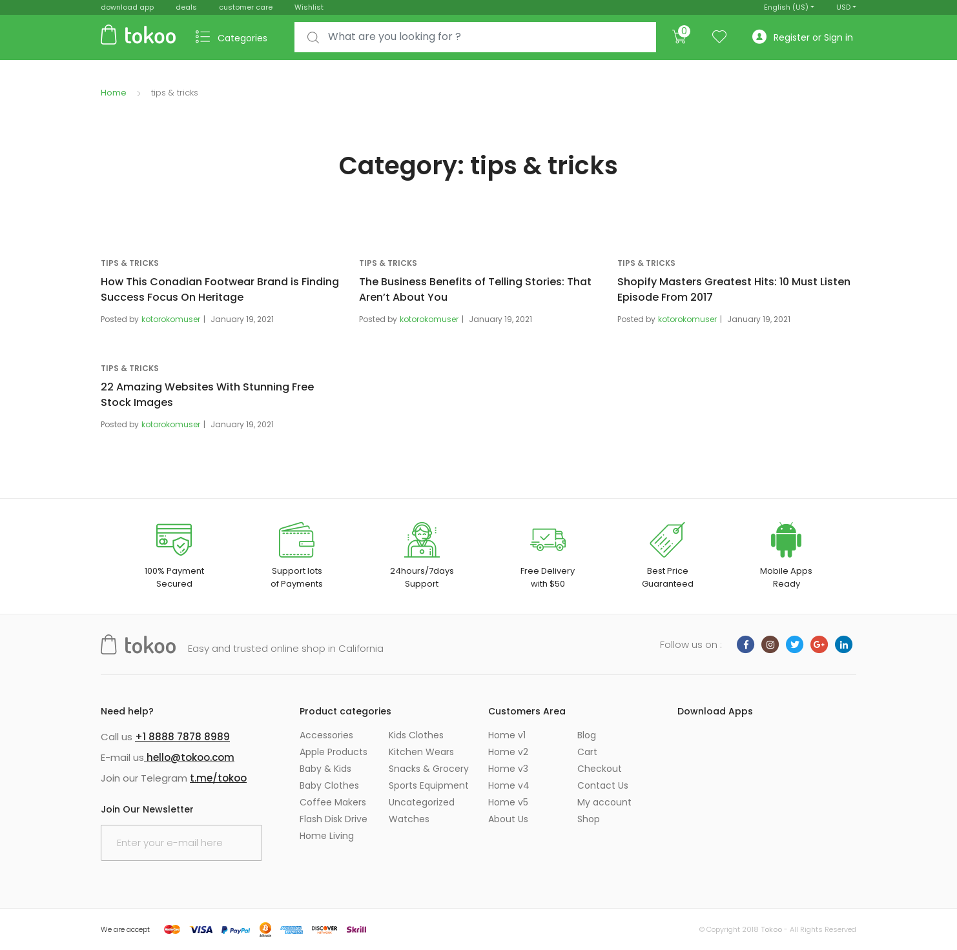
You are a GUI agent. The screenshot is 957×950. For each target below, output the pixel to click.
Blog (586, 735)
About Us (508, 819)
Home (114, 92)
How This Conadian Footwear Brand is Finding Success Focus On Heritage (220, 289)
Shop (588, 819)
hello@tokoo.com (189, 757)
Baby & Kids (325, 768)
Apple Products (333, 751)
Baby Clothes (329, 785)
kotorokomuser (170, 319)
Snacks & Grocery (429, 768)
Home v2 (508, 751)
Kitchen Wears (421, 751)
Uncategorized (422, 802)
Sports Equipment (429, 785)
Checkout (599, 768)
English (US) (786, 7)
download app (127, 7)
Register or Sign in (802, 37)
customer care (246, 7)
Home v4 (509, 785)
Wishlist (309, 7)
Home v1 (507, 735)
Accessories (326, 735)
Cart (587, 751)
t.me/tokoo (218, 778)
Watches (409, 819)
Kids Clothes (416, 735)
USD (843, 7)
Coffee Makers (333, 802)
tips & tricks (130, 263)
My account (604, 802)
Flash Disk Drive (333, 819)
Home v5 (508, 802)
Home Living (327, 835)
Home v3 (508, 768)
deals (186, 7)
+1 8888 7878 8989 (182, 736)
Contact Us (602, 785)
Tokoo (771, 929)
